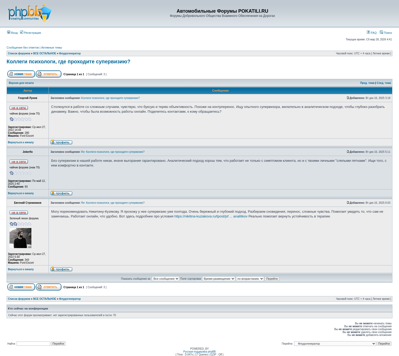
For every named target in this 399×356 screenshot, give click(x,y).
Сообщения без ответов (23, 47)
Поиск (386, 32)
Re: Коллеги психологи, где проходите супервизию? (113, 151)
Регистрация (30, 32)
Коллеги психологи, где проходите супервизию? (68, 61)
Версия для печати (21, 83)
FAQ (372, 32)
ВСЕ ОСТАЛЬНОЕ (44, 53)
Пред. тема (367, 83)
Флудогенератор (70, 53)
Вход (12, 32)
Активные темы (51, 47)
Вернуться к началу (21, 142)
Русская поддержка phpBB (199, 351)
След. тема (384, 83)
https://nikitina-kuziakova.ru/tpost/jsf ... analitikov (210, 216)
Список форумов (19, 53)
